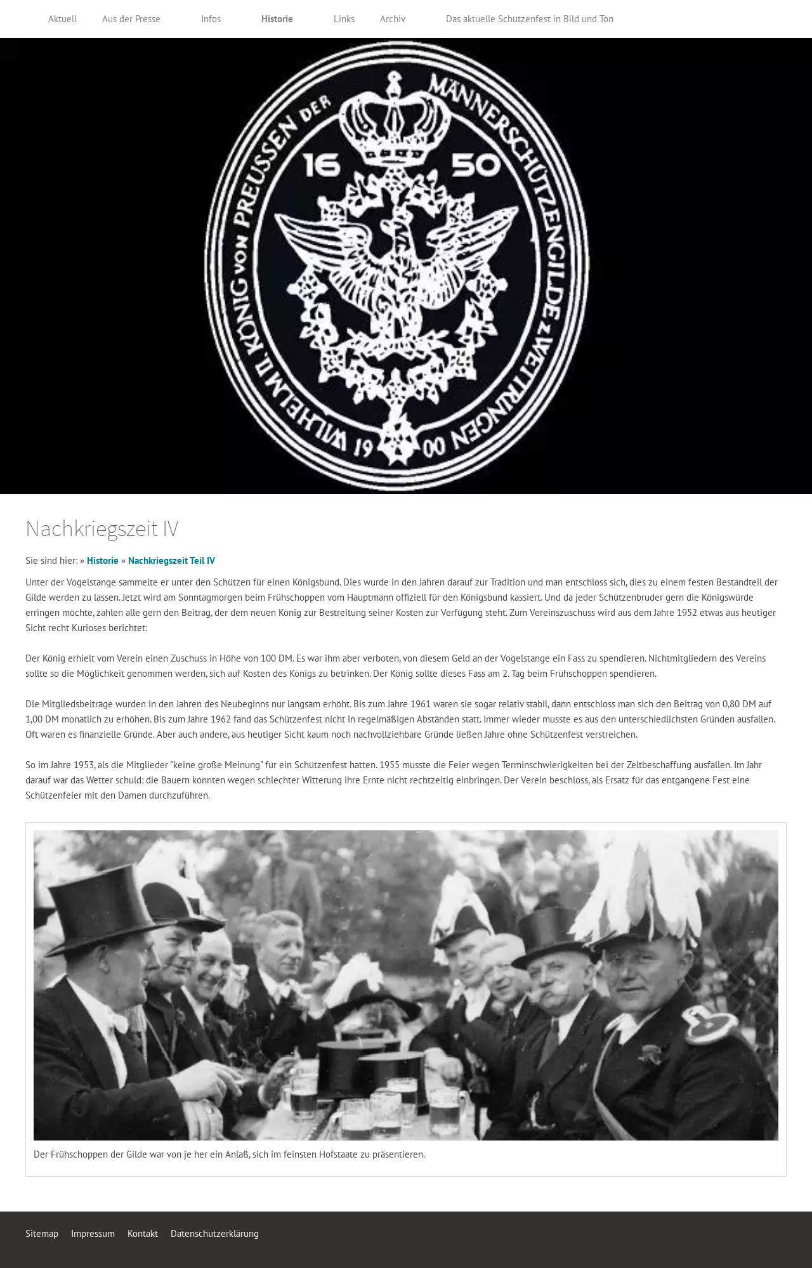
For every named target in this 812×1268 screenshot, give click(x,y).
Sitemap (41, 1233)
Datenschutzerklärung (215, 1233)
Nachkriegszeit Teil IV (171, 560)
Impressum (93, 1233)
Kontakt (143, 1233)
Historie (103, 560)
